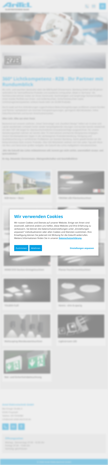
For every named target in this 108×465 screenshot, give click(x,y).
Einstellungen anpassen (82, 248)
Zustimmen (21, 248)
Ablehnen (35, 248)
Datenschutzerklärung (70, 238)
